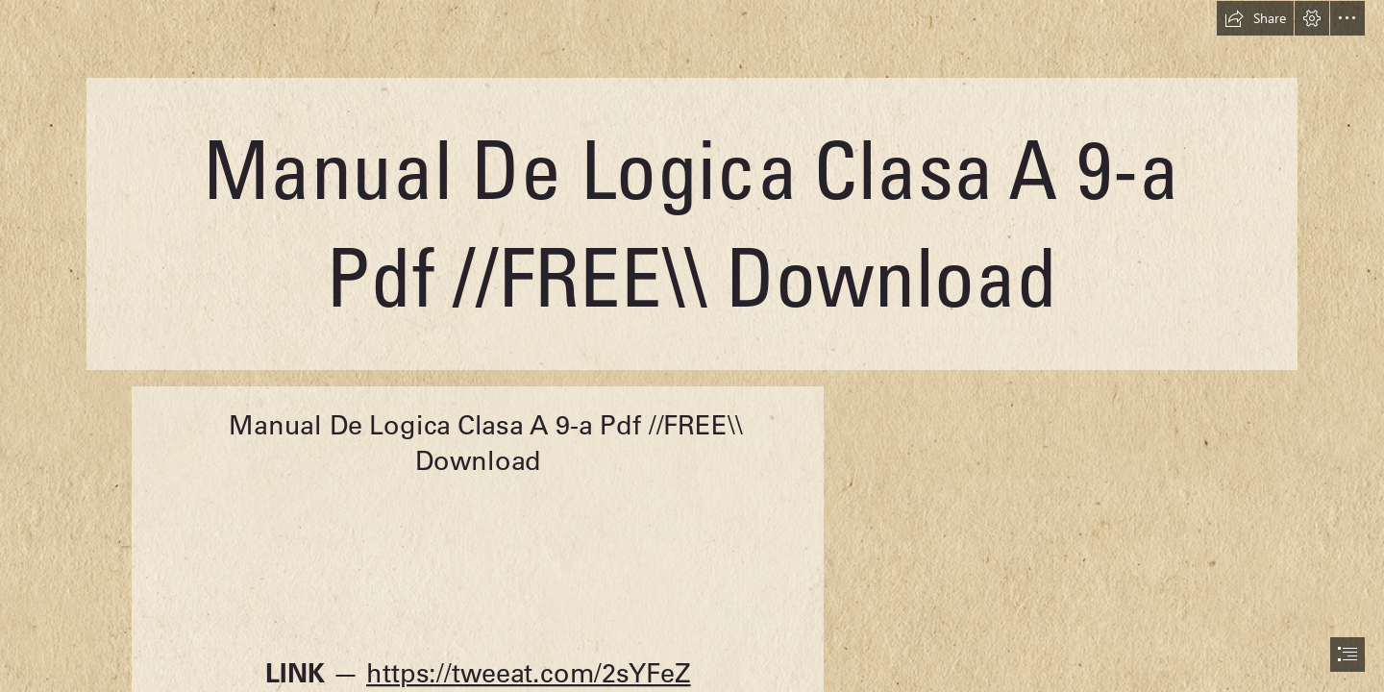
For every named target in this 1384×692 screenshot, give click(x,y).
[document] (692, 346)
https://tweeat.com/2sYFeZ (528, 672)
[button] (1255, 18)
